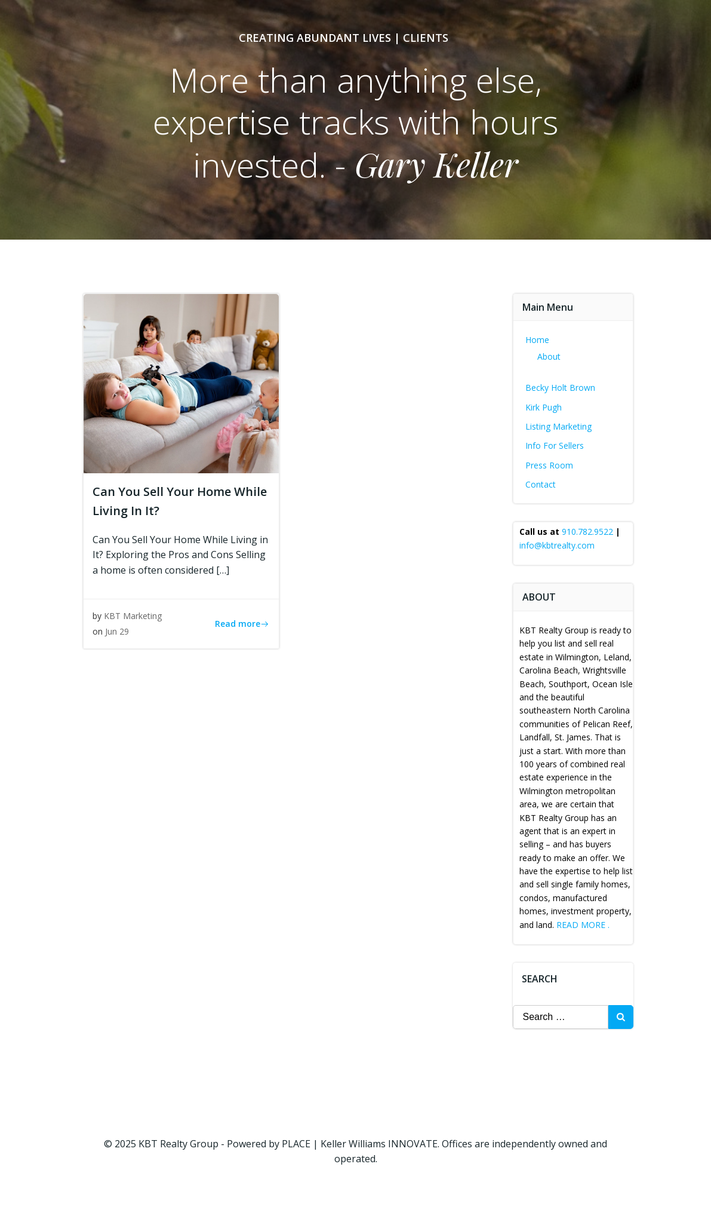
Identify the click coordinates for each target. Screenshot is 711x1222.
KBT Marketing (133, 615)
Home (537, 339)
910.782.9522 (587, 531)
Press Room (549, 465)
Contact (540, 484)
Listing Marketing (558, 426)
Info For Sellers (554, 445)
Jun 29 (117, 631)
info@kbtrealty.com (557, 545)
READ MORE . (583, 924)
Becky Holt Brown (560, 387)
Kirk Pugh (543, 407)
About (549, 356)
